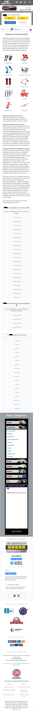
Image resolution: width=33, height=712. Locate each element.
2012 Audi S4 (16, 265)
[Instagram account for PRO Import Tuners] (18, 595)
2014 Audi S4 (16, 257)
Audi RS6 (16, 372)
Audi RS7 (16, 376)
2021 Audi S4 (16, 233)
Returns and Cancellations (24, 690)
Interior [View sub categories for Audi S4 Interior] (9, 476)
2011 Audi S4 (16, 269)
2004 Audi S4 (16, 297)
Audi (10, 18)
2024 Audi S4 (16, 221)
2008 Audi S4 (16, 281)
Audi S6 (17, 388)
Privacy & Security (9, 687)
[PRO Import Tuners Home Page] (16, 7)
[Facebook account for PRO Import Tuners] (15, 595)
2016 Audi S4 (16, 249)
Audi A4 (17, 344)
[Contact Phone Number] (16, 2)
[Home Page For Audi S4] (5, 2)
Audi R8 (17, 360)
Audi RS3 (16, 364)
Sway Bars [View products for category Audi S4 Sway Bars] (25, 110)
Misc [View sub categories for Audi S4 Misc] (8, 481)
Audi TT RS (17, 400)
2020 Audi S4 (16, 237)
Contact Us (9, 684)
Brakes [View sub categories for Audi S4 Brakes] (9, 461)
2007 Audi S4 (16, 285)
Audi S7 (17, 392)
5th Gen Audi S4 (17, 315)
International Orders (9, 694)
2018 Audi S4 (16, 245)
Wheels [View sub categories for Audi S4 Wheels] (9, 471)
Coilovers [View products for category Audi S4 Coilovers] (8, 87)
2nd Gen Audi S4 (16, 327)
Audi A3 (17, 340)
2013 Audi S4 (16, 261)
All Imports (17, 408)
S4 (23, 18)
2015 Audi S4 (16, 253)
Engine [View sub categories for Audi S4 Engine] (9, 422)
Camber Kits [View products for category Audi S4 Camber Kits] (8, 75)
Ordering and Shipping (9, 690)
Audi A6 (17, 352)
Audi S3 (17, 380)
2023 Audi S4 (16, 225)
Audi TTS (17, 404)
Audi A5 (17, 348)
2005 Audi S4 (16, 293)
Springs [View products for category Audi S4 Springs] (25, 98)
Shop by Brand (16, 531)
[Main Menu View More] (30, 2)
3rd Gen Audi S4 (17, 323)
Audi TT (17, 396)
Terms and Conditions (24, 687)
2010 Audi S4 (16, 273)
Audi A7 (17, 356)
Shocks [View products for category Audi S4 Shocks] (8, 98)
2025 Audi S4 (16, 217)
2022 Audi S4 (16, 229)
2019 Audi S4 (16, 241)
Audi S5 (17, 384)
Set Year (10, 22)
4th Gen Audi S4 (17, 319)
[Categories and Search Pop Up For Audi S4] (25, 2)
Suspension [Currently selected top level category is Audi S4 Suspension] (11, 427)
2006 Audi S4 (16, 289)
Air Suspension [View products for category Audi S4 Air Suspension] (8, 63)
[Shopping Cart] (21, 2)
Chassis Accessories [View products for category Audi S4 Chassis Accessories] (24, 75)
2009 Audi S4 (16, 277)
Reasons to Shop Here (24, 695)
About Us (24, 684)
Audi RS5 (16, 368)
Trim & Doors (22, 22)
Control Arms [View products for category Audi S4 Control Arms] (24, 87)
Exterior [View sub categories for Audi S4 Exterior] (9, 466)
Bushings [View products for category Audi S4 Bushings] (24, 63)
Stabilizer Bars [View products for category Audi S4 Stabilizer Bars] (8, 110)
